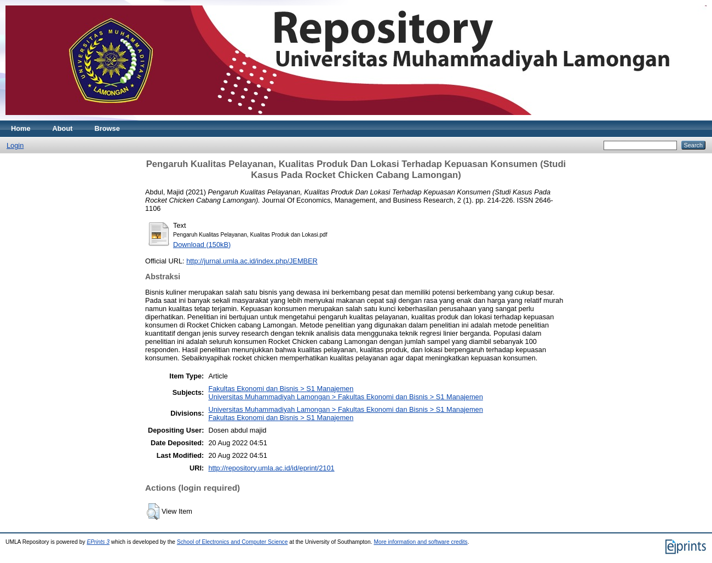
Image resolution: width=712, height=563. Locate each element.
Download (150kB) (202, 244)
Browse (107, 128)
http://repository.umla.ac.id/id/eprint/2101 (271, 468)
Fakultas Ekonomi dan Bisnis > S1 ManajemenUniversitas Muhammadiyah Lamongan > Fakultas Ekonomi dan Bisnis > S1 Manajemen (345, 392)
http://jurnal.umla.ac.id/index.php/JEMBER (252, 261)
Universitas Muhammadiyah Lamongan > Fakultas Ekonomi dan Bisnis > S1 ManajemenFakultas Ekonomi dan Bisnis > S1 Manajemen (345, 413)
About (63, 128)
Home (21, 128)
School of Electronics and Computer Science (232, 542)
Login (15, 145)
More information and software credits (420, 542)
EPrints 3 (98, 542)
